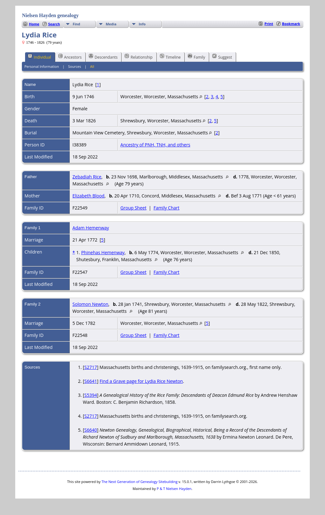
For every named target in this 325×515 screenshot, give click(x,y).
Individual (39, 57)
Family (196, 57)
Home (34, 24)
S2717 (90, 367)
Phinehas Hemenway (103, 252)
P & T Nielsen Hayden (174, 488)
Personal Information (41, 66)
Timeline (170, 57)
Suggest (222, 57)
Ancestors (70, 57)
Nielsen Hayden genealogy (50, 15)
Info (142, 24)
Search (54, 24)
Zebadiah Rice (86, 177)
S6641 (90, 381)
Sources (74, 66)
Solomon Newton (90, 304)
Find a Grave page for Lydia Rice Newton (141, 381)
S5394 (90, 395)
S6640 (90, 430)
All (92, 66)
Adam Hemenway (90, 228)
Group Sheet (133, 208)
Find (76, 24)
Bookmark (291, 23)
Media (111, 24)
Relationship (138, 57)
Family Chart (167, 208)
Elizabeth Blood (88, 196)
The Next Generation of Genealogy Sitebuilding (140, 481)
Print (268, 23)
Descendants (103, 57)
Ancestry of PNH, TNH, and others (155, 145)
